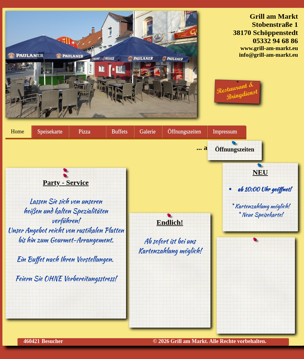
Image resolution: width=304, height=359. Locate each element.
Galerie (148, 132)
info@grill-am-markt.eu (268, 55)
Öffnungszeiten (184, 132)
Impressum (225, 132)
